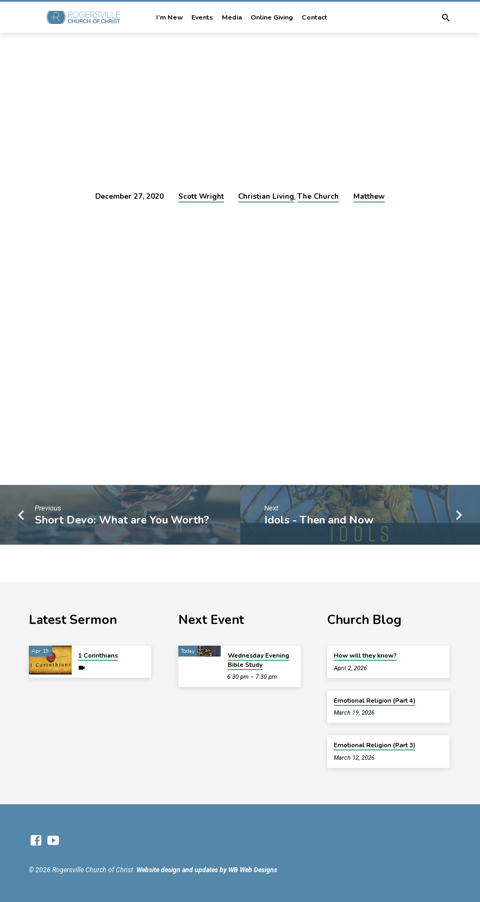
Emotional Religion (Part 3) (374, 745)
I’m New (169, 17)
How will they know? (365, 655)
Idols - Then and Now (318, 520)
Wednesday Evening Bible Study (258, 659)
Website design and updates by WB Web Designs (206, 870)
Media (232, 17)
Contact (314, 17)
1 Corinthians (98, 655)
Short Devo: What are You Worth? (122, 520)
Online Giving (272, 17)
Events (202, 17)
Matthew (369, 196)
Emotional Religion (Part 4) (374, 700)
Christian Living (266, 196)
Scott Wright (201, 196)
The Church (318, 196)
